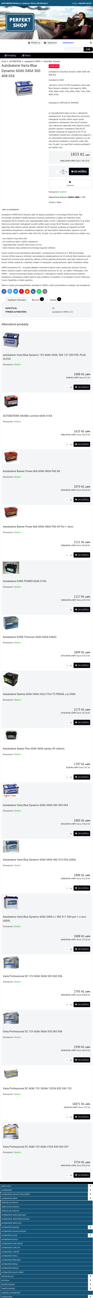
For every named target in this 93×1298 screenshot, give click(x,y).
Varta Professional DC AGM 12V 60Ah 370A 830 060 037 (36, 1146)
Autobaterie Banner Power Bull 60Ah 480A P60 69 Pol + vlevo (38, 526)
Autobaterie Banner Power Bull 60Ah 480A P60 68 (31, 471)
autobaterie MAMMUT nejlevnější (47, 1194)
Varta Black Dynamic (10, 1211)
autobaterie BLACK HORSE (12, 1272)
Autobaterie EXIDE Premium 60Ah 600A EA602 (30, 637)
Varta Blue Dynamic (9, 1202)
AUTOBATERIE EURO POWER (12, 1243)
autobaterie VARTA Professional (15, 1219)
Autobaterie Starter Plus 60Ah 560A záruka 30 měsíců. (34, 748)
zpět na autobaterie (10, 209)
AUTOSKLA (47, 1280)
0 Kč (88, 49)
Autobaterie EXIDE (47, 1235)
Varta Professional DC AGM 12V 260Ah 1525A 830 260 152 (37, 1088)
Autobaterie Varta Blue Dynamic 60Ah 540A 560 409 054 (35, 805)
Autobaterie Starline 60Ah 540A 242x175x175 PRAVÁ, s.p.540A (39, 694)
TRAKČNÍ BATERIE (47, 1289)
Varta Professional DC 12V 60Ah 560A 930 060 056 (32, 976)
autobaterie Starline (10, 1247)
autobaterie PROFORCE (11, 1260)
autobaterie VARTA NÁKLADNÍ (13, 1215)
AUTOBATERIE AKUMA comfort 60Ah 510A (27, 415)
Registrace (50, 42)
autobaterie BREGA (9, 1264)
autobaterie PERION (9, 1268)
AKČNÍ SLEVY (47, 1186)
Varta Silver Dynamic (10, 1207)
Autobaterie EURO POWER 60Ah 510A (24, 581)
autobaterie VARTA (47, 1198)
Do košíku (79, 171)
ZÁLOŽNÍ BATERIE (47, 1284)
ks (68, 387)
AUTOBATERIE (47, 1190)
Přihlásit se (34, 42)
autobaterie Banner (47, 1227)
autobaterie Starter (10, 1252)
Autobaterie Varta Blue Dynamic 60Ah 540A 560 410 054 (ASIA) (39, 859)
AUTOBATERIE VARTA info (11, 1223)
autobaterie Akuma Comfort (13, 1231)
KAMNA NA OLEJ (47, 1276)
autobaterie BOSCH (9, 1239)
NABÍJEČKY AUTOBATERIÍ (10, 1293)
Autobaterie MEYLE (9, 1256)
